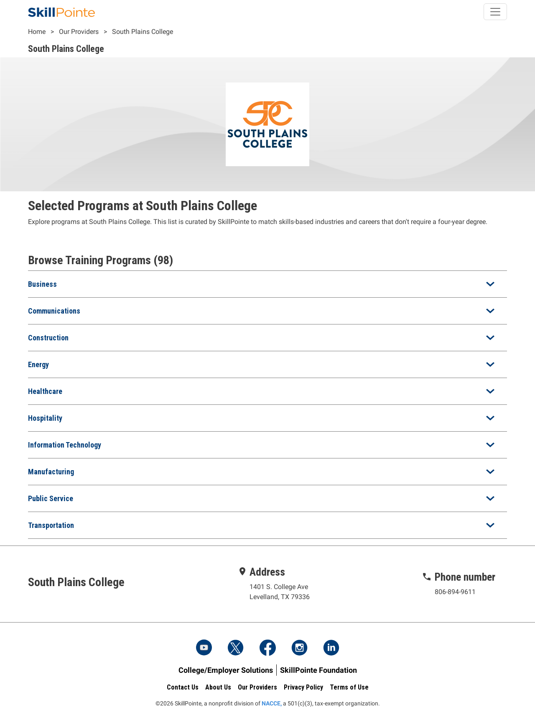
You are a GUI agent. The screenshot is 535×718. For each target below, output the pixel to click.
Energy (38, 364)
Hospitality (45, 418)
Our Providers (79, 32)
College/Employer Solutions (225, 670)
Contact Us (183, 687)
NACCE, (272, 703)
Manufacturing (51, 471)
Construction (48, 337)
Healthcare (45, 391)
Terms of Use (349, 687)
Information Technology (64, 444)
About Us (218, 687)
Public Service (50, 498)
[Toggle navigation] (495, 11)
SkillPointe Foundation (318, 670)
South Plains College (142, 32)
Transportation (51, 525)
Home (37, 32)
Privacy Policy (303, 687)
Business (42, 284)
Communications (54, 310)
